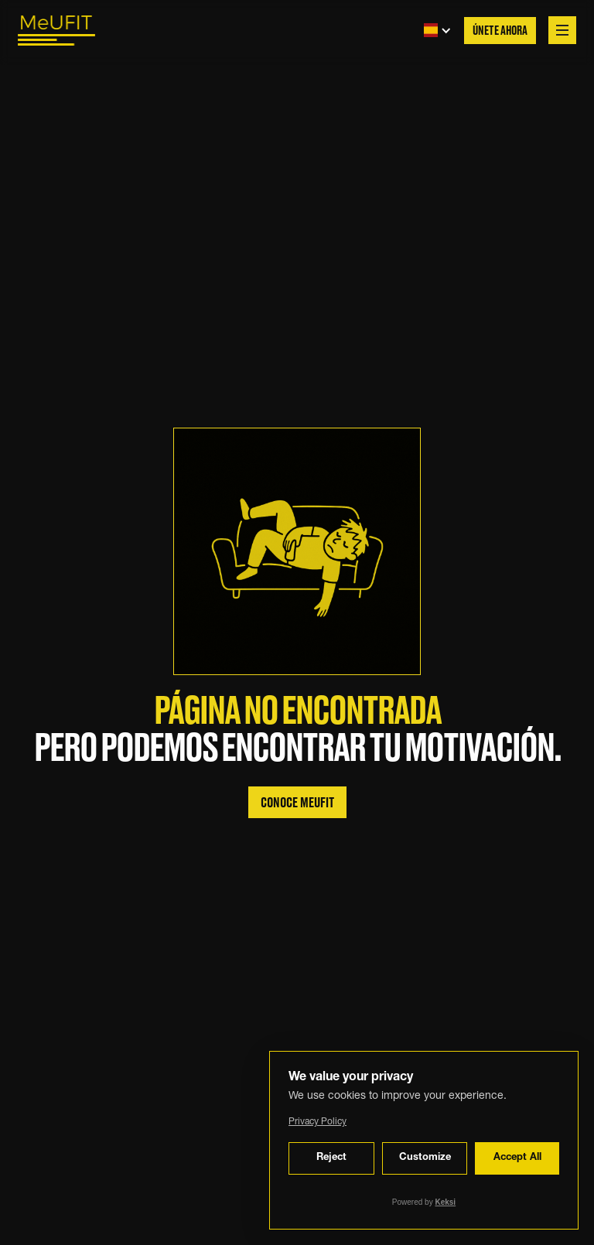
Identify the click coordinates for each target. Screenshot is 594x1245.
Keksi (445, 1202)
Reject (331, 1158)
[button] (433, 30)
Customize (425, 1158)
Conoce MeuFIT (297, 803)
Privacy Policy (317, 1122)
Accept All (517, 1158)
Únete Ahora (500, 31)
